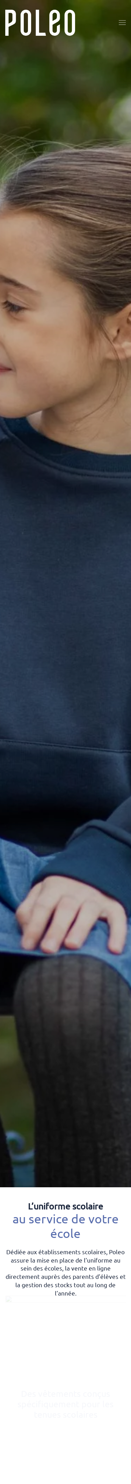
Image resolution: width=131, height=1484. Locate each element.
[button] (122, 22)
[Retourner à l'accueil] (40, 22)
